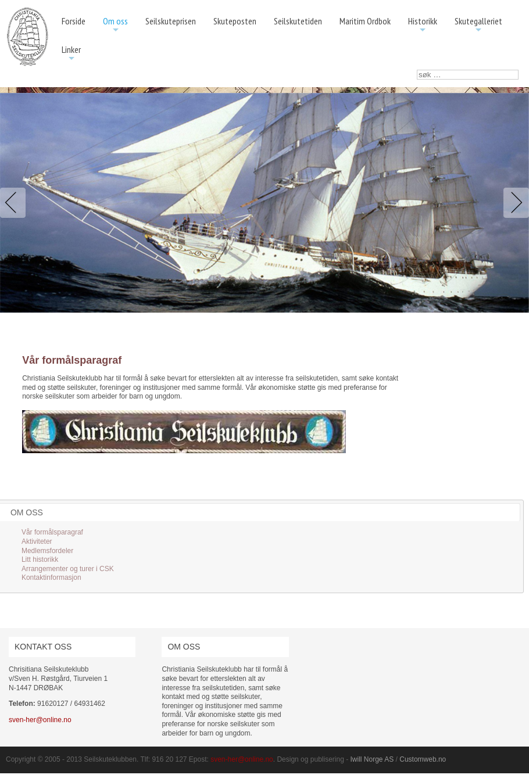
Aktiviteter (37, 541)
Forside (73, 21)
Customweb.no (422, 759)
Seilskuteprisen (170, 21)
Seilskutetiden (298, 21)
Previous (15, 203)
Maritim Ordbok (365, 21)
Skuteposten (234, 21)
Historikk (422, 25)
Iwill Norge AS (372, 759)
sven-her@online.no (40, 720)
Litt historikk (40, 559)
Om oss (115, 25)
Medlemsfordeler (47, 551)
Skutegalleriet (478, 25)
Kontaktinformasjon (51, 577)
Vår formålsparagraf (52, 532)
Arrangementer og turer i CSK (68, 569)
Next (514, 203)
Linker (71, 54)
